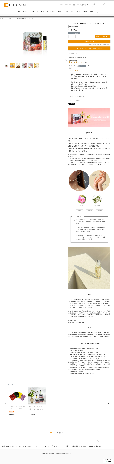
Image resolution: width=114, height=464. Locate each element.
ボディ (25, 11)
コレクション (51, 11)
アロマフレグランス (9, 18)
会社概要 (91, 446)
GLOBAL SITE (108, 446)
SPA (91, 11)
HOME (1, 18)
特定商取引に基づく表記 (72, 446)
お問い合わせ (5, 446)
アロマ (18, 11)
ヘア (42, 11)
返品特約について (74, 53)
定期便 (85, 11)
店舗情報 (83, 446)
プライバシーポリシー (57, 446)
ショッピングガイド (17, 446)
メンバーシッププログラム (42, 446)
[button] (6, 403)
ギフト (78, 11)
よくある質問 (28, 446)
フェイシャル (34, 11)
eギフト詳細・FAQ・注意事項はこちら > (99, 44)
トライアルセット (69, 11)
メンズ (60, 11)
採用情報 (98, 446)
